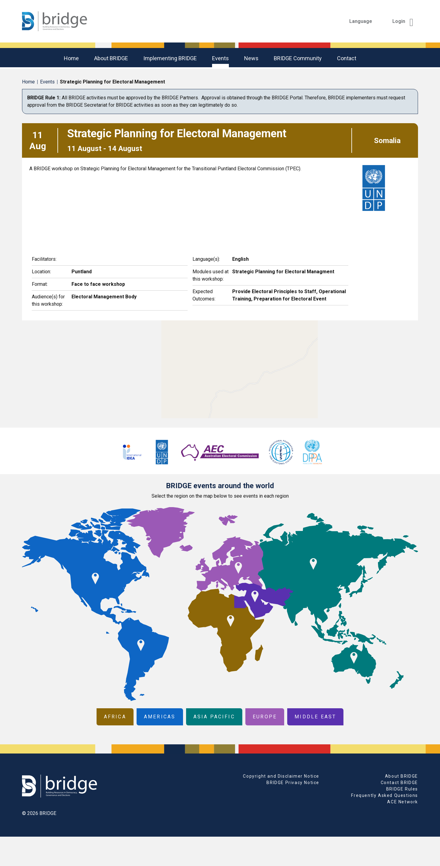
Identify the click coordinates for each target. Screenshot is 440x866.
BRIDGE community (298, 58)
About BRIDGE (111, 58)
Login (402, 21)
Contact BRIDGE (399, 782)
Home (71, 58)
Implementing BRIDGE (170, 58)
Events (220, 58)
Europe (265, 717)
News (251, 58)
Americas (160, 717)
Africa (115, 717)
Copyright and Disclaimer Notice (281, 776)
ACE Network (402, 801)
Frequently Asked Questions (384, 795)
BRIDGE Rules (402, 789)
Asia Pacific (214, 717)
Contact (346, 58)
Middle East (315, 717)
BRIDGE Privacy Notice (292, 782)
